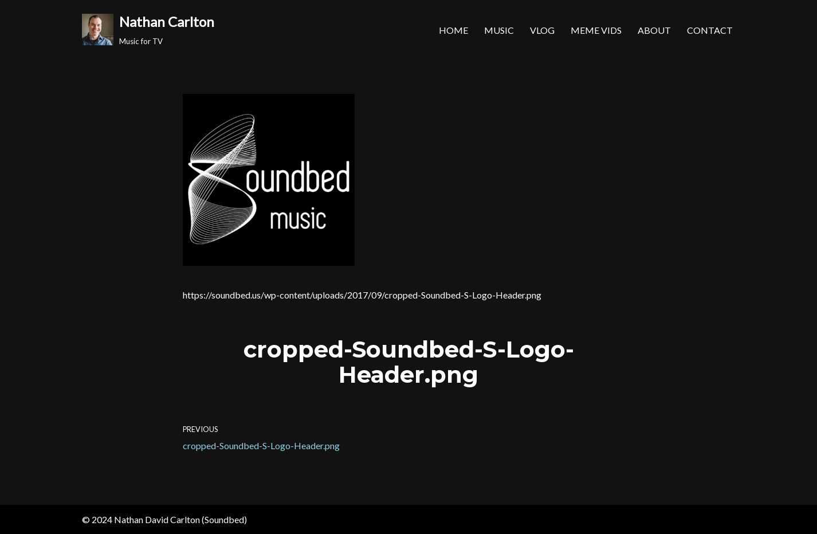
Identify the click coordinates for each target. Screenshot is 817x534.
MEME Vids (596, 30)
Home (453, 30)
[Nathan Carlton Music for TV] (148, 29)
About (654, 30)
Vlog (542, 30)
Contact (710, 30)
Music (499, 30)
